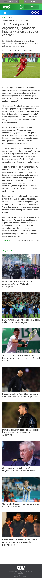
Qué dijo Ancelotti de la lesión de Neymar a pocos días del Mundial (18, 469)
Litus (27, 1)
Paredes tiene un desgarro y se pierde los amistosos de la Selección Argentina (20, 432)
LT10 (21, 1)
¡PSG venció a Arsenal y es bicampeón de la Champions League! (21, 321)
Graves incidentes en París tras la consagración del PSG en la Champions (18, 284)
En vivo (30, 7)
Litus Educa (34, 1)
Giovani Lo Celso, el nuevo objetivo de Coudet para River (20, 505)
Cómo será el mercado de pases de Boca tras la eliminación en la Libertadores (19, 542)
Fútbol (5, 18)
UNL (5, 1)
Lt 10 (7, 7)
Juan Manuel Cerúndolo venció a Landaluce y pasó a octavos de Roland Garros (21, 358)
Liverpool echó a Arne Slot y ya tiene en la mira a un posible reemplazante (20, 395)
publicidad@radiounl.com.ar (21, 575)
